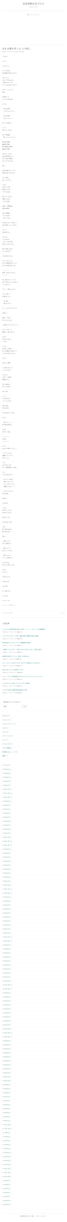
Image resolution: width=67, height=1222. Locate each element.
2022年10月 (5, 941)
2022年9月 (5, 945)
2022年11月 (5, 937)
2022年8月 (5, 949)
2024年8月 (5, 853)
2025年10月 (5, 797)
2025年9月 (5, 801)
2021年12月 (5, 981)
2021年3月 (5, 1017)
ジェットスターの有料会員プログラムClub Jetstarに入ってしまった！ (22, 676)
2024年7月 (5, 857)
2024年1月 (5, 881)
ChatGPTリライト (7, 724)
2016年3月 (5, 1200)
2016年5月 (5, 1196)
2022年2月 (5, 973)
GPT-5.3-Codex (6, 736)
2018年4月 (5, 1109)
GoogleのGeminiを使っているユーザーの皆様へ (16, 683)
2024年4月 (5, 869)
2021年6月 (5, 1005)
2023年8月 (5, 901)
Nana (4, 740)
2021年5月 (5, 1009)
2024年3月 (5, 873)
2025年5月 (5, 817)
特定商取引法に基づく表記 (27, 1216)
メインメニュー (34, 14)
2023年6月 (5, 909)
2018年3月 (5, 1113)
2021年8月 (5, 997)
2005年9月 (5, 1204)
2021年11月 (5, 985)
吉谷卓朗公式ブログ (33, 3)
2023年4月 (5, 917)
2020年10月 (5, 1037)
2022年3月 (5, 969)
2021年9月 (5, 993)
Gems (4, 732)
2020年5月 (5, 1057)
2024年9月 (5, 849)
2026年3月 (5, 777)
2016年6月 (5, 1192)
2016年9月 (5, 1180)
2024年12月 (5, 837)
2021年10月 (5, 989)
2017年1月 (5, 1164)
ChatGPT (5, 720)
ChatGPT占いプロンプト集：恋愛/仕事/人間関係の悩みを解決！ (21, 636)
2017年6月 (5, 1144)
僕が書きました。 (13, 605)
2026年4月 (5, 773)
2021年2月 (5, 1021)
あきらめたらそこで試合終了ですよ (12, 670)
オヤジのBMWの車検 (7, 613)
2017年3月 (5, 1156)
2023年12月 (5, 885)
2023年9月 (5, 897)
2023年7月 (5, 905)
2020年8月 (5, 1045)
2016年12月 (5, 1168)
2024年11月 (5, 841)
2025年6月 (5, 813)
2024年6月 (5, 861)
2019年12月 (5, 1077)
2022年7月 (5, 953)
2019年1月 (5, 1097)
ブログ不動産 (6, 748)
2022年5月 (5, 961)
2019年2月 (5, 1093)
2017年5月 (5, 1148)
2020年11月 (5, 1033)
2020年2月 (5, 1069)
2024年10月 (5, 845)
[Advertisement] (33, 29)
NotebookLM (6, 744)
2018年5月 (5, 1105)
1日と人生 (62, 613)
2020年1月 (5, 1073)
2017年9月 (5, 1132)
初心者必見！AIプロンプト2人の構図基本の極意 (16, 643)
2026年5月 (5, 769)
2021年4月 (5, 1013)
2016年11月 (5, 1172)
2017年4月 (5, 1152)
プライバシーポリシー (41, 1216)
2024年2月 (5, 877)
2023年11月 (5, 889)
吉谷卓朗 (21, 51)
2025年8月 (5, 805)
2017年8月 (5, 1137)
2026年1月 (5, 785)
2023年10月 (5, 893)
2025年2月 (5, 829)
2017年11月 (5, 1129)
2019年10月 (5, 1081)
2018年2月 (5, 1117)
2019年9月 (5, 1085)
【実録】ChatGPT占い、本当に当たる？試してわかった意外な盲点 (22, 649)
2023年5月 (5, 913)
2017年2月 (5, 1160)
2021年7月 (5, 1001)
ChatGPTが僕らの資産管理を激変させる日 (14, 690)
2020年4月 (5, 1061)
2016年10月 (5, 1176)
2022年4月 (5, 965)
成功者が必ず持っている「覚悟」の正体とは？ (16, 656)
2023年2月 (5, 925)
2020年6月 (5, 1053)
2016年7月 (5, 1188)
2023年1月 (5, 929)
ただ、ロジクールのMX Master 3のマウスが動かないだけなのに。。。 (23, 663)
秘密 (3, 756)
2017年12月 (5, 1125)
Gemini (4, 728)
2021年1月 (5, 1025)
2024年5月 (5, 865)
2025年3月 (5, 825)
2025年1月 (5, 833)
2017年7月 (5, 1140)
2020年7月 (5, 1049)
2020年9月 (5, 1041)
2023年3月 (5, 921)
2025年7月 (5, 809)
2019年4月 (5, 1089)
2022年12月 (5, 933)
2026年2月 (5, 781)
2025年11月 (5, 793)
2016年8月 (5, 1184)
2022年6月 (5, 957)
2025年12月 (5, 789)
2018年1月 (5, 1121)
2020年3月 (5, 1065)
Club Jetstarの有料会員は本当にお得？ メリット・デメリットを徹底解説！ (24, 629)
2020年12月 (5, 1029)
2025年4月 (5, 821)
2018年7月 (5, 1101)
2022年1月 (5, 977)
